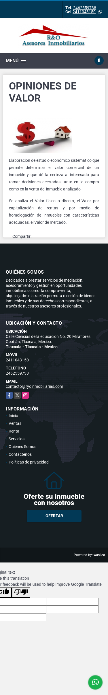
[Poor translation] (21, 592)
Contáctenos (20, 454)
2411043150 (84, 11)
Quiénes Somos (22, 446)
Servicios (16, 439)
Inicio (13, 415)
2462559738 (84, 7)
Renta (14, 431)
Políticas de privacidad (29, 462)
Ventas (15, 423)
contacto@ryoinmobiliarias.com (34, 386)
